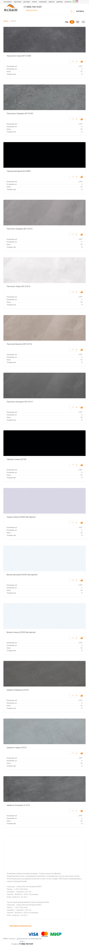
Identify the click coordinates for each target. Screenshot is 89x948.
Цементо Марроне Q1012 (18, 690)
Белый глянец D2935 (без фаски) (21, 632)
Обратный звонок (31, 10)
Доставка (26, 2)
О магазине (43, 2)
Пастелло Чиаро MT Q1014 (18, 286)
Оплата (34, 2)
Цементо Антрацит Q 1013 (18, 805)
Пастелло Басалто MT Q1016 (19, 344)
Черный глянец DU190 (16, 459)
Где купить (17, 2)
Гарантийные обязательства (20, 926)
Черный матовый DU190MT (19, 171)
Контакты (68, 2)
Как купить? (8, 2)
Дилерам (60, 2)
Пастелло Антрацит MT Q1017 (20, 401)
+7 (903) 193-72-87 (32, 7)
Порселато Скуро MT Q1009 (19, 56)
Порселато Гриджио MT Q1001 (20, 113)
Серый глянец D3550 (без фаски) (21, 517)
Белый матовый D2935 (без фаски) (22, 574)
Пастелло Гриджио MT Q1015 (19, 229)
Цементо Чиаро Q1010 (16, 747)
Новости (51, 2)
